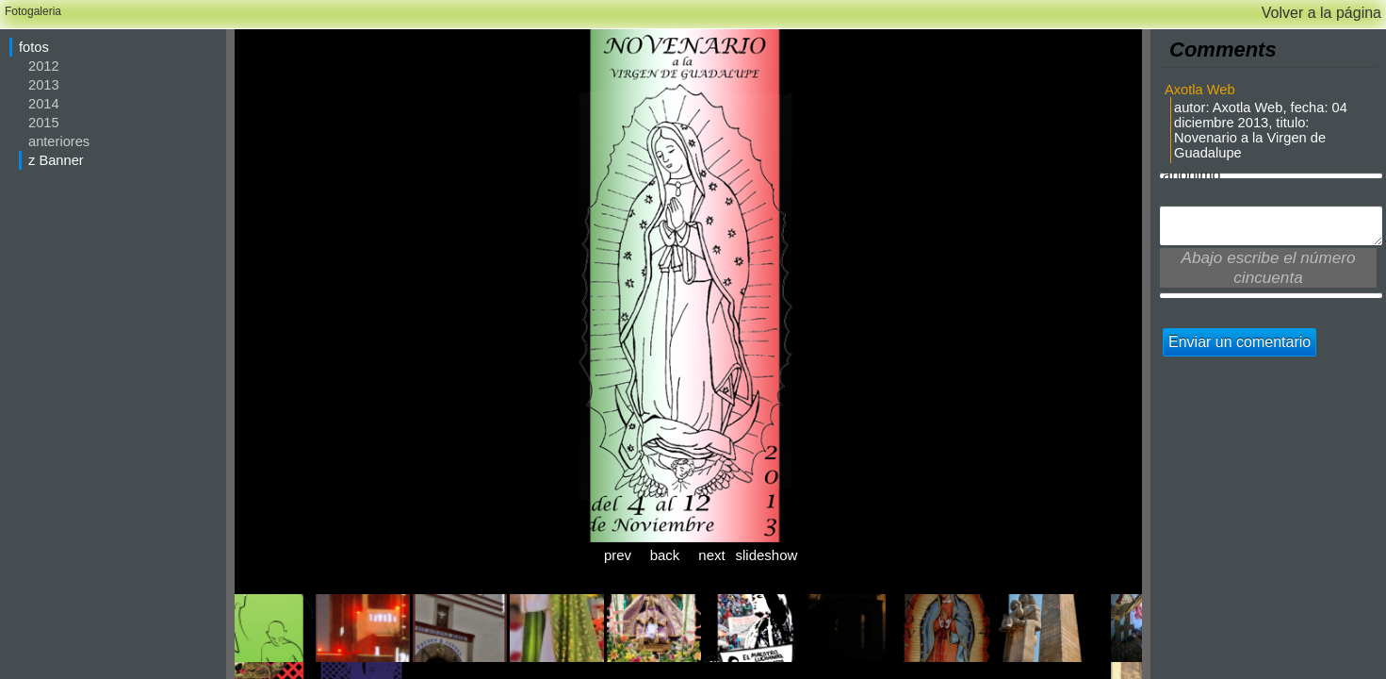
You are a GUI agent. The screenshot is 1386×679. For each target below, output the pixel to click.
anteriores (59, 141)
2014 (43, 103)
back (665, 555)
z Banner (56, 160)
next (711, 555)
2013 (43, 84)
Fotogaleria (33, 11)
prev (617, 555)
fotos (34, 47)
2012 (43, 66)
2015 (43, 122)
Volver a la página (1321, 13)
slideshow (759, 555)
